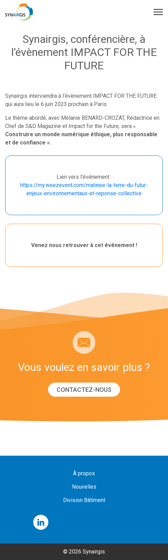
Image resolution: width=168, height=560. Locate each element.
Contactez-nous (84, 389)
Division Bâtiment (84, 500)
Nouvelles (84, 486)
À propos (84, 473)
